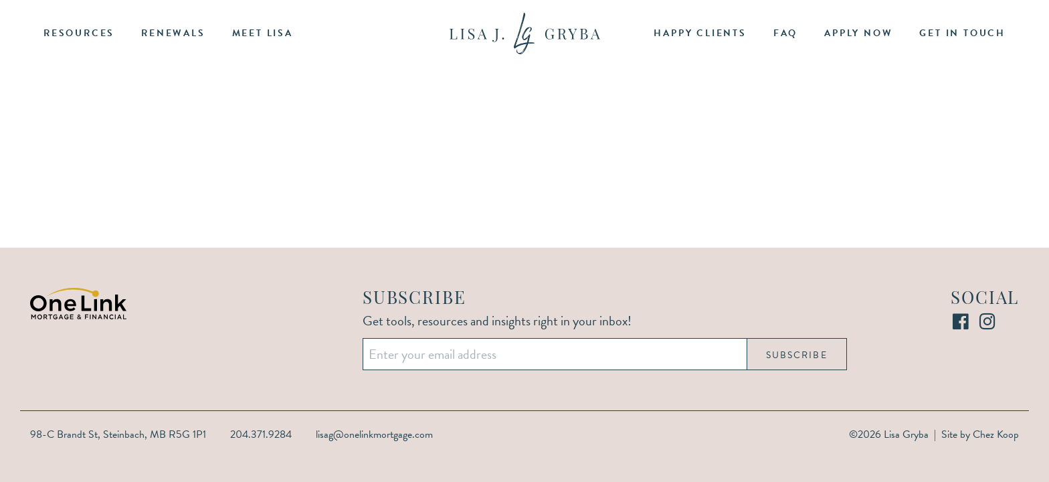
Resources (78, 33)
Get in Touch (962, 33)
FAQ (785, 33)
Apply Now (858, 33)
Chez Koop (996, 434)
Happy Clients (700, 33)
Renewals (173, 33)
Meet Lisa (262, 33)
